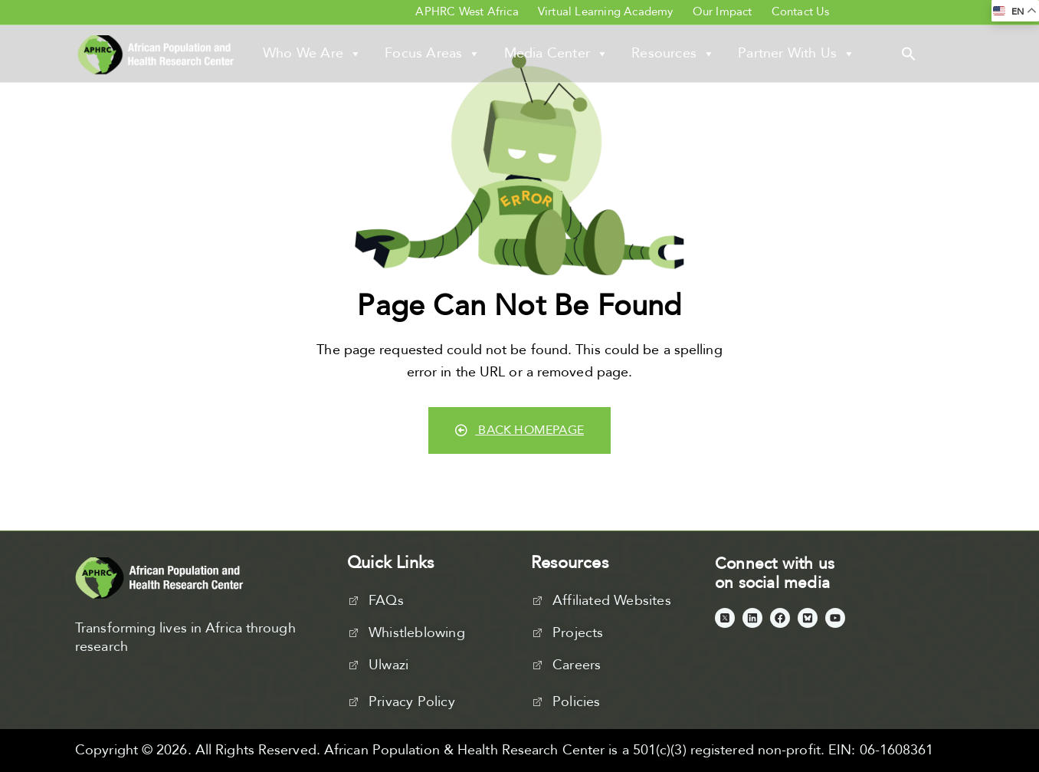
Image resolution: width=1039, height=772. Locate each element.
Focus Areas (432, 53)
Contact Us (801, 11)
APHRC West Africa (466, 11)
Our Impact (722, 11)
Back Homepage (519, 430)
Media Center (556, 53)
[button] (908, 52)
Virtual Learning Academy (606, 11)
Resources (673, 53)
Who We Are (312, 53)
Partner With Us (796, 53)
